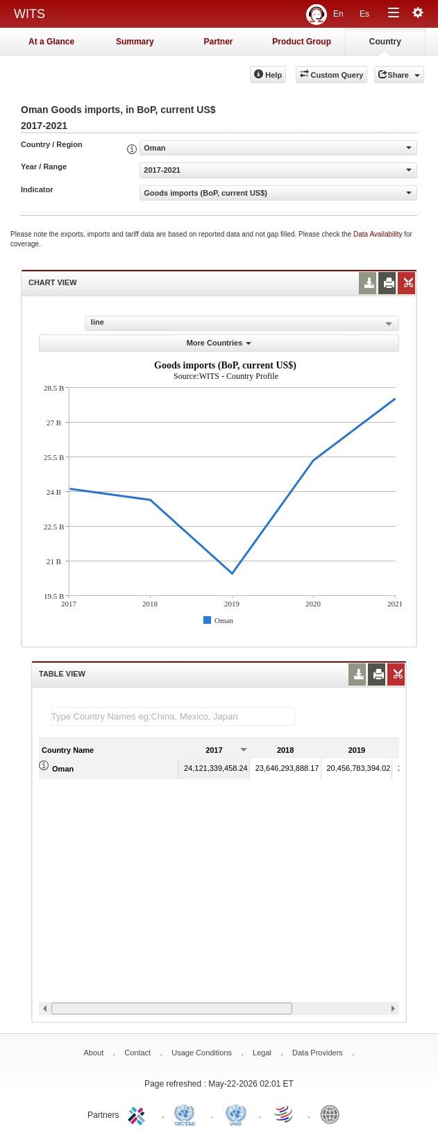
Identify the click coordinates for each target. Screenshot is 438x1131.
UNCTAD (187, 1114)
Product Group (301, 41)
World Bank (333, 1114)
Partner (218, 41)
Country (385, 41)
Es (364, 14)
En (338, 14)
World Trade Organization (284, 1114)
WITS (29, 14)
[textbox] (173, 716)
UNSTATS (236, 1114)
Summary (135, 41)
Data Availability (378, 234)
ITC (139, 1114)
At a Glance (51, 41)
